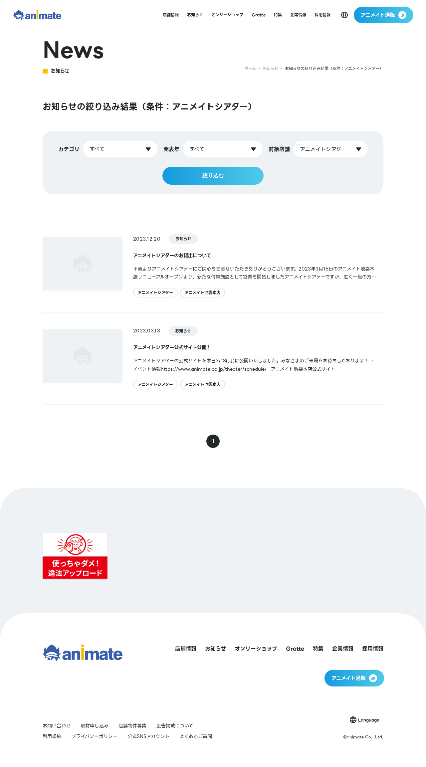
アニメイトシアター (155, 292)
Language (368, 720)
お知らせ (183, 239)
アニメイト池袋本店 (202, 292)
